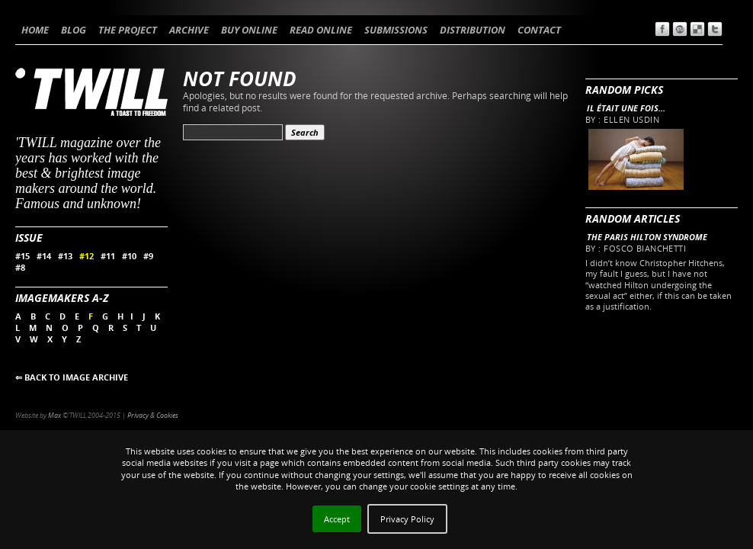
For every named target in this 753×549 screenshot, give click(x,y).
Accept (337, 519)
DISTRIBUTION (472, 30)
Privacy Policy (407, 519)
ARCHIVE (189, 30)
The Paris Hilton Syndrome (647, 236)
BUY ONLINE (249, 30)
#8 (20, 267)
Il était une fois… (626, 108)
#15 (22, 256)
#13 (65, 256)
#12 (86, 256)
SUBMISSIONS (396, 30)
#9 (148, 256)
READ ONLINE (321, 30)
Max (54, 415)
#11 (108, 256)
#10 (129, 256)
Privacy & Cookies (152, 415)
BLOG (73, 30)
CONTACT (539, 30)
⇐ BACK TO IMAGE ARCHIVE (71, 377)
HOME (35, 30)
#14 (44, 256)
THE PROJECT (127, 30)
